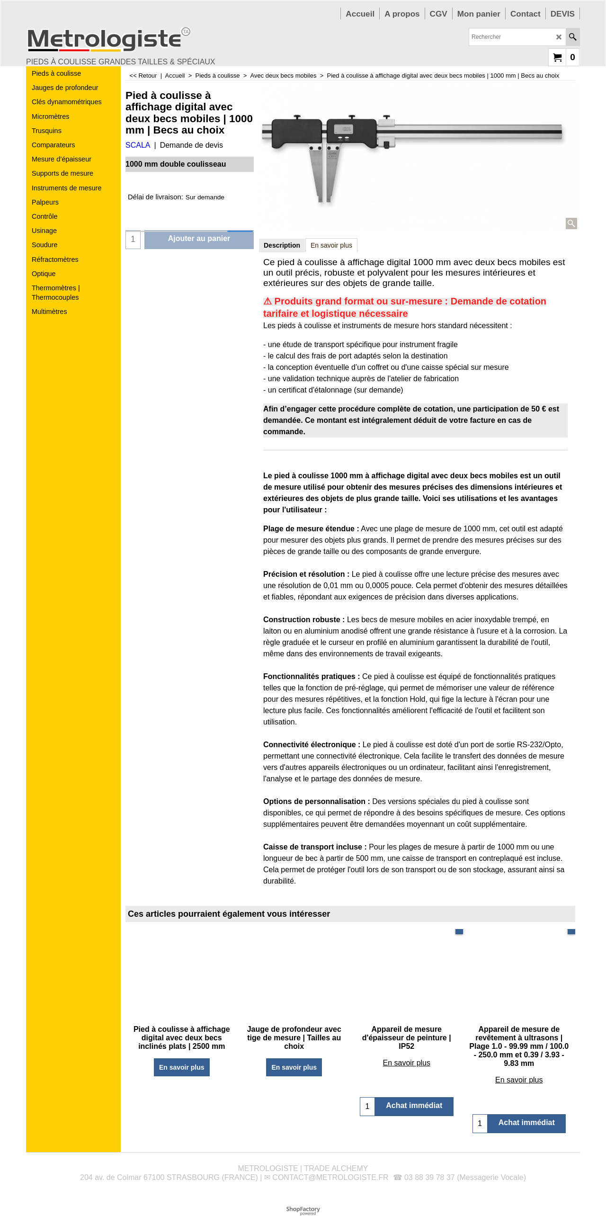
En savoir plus (331, 245)
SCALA (137, 145)
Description (282, 245)
